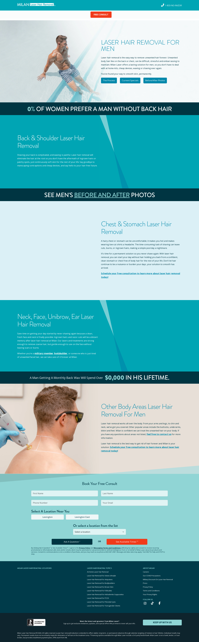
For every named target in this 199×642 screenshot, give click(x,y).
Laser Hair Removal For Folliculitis (99, 587)
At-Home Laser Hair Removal (98, 570)
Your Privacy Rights (150, 590)
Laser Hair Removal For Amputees (100, 577)
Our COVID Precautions (152, 573)
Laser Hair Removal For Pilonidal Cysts (101, 597)
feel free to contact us (158, 433)
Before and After (102, 194)
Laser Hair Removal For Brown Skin (100, 584)
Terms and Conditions (151, 587)
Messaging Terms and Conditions (107, 546)
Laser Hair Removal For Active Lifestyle (101, 573)
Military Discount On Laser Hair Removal (158, 577)
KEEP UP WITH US (162, 617)
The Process (110, 80)
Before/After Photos (160, 80)
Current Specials (133, 80)
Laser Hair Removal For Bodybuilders (101, 580)
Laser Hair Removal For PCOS (98, 594)
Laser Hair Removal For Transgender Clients (103, 601)
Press (145, 580)
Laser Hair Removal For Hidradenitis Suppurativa (105, 590)
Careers (146, 570)
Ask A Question (72, 540)
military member (43, 352)
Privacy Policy (84, 546)
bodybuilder (59, 352)
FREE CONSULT (101, 14)
